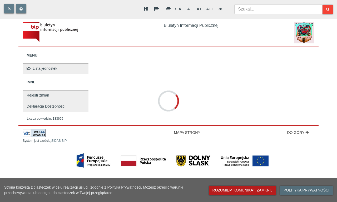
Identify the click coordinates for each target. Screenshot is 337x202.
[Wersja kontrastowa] (220, 9)
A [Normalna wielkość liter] (188, 9)
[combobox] (278, 9)
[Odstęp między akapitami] (146, 9)
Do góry (298, 132)
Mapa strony (187, 132)
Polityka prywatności (306, 190)
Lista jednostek (42, 68)
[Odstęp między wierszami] (156, 9)
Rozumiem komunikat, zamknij (242, 190)
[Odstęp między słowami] (167, 9)
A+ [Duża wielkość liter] (199, 9)
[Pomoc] (21, 8)
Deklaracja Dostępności (46, 106)
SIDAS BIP (59, 141)
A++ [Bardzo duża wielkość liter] (209, 9)
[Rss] (9, 8)
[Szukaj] (328, 9)
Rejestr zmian (38, 95)
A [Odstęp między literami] (178, 9)
